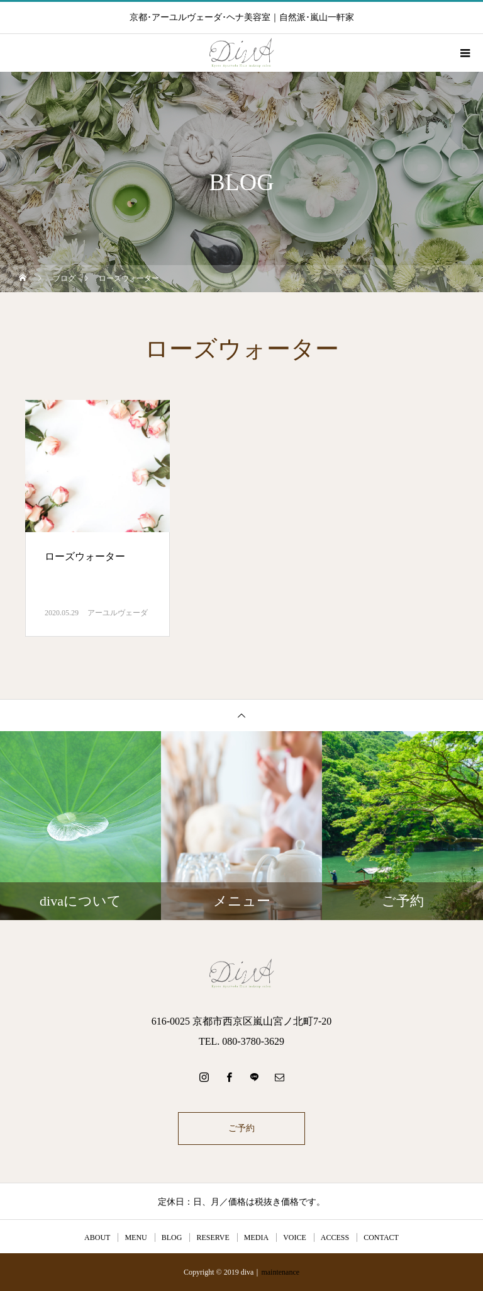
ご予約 (241, 1128)
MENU (136, 1237)
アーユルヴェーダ (117, 612)
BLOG (172, 1237)
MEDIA (256, 1237)
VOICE (294, 1237)
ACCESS (335, 1237)
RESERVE (212, 1237)
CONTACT (381, 1237)
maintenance (280, 1272)
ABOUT (97, 1237)
